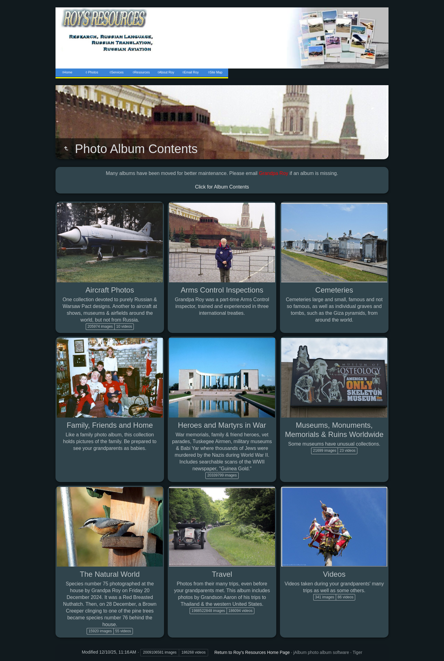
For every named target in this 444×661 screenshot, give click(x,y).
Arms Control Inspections (222, 290)
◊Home (67, 72)
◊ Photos (92, 72)
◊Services (116, 72)
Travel (222, 574)
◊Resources (141, 72)
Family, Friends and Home (110, 425)
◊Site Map (215, 72)
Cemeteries (334, 290)
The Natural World (110, 574)
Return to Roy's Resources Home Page (252, 652)
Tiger (357, 652)
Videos (334, 574)
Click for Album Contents (222, 186)
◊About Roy (166, 72)
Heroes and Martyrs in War (222, 425)
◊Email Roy (190, 72)
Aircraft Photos (109, 290)
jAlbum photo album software (321, 652)
